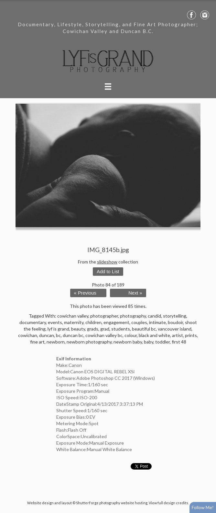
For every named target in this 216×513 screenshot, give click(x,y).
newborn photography (89, 341)
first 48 (179, 341)
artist (177, 335)
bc (58, 335)
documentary (32, 322)
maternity (73, 322)
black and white (154, 335)
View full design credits (168, 503)
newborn (56, 341)
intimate (157, 322)
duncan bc (73, 335)
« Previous (85, 293)
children (93, 322)
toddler (162, 341)
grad (104, 329)
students (120, 329)
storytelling (174, 316)
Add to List (108, 271)
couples (139, 322)
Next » (135, 293)
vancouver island (174, 329)
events (55, 322)
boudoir (175, 322)
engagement (116, 322)
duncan (46, 335)
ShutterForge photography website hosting (111, 503)
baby (148, 341)
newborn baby (127, 341)
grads (92, 329)
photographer (104, 316)
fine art (37, 341)
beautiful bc (144, 329)
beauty (78, 329)
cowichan (27, 335)
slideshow (107, 261)
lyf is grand (58, 329)
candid (154, 316)
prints (191, 335)
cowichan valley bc (104, 335)
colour (130, 335)
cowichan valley (72, 316)
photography (133, 316)
